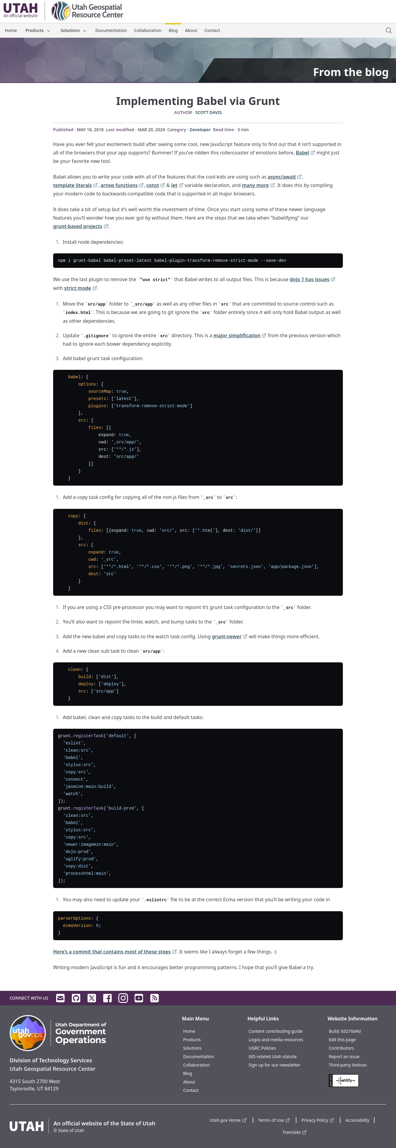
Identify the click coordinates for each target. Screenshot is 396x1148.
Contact (212, 30)
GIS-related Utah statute (273, 1056)
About (191, 30)
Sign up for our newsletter (275, 1065)
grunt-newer (230, 637)
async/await (285, 177)
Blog (173, 30)
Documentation (111, 30)
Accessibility (357, 1120)
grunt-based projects (80, 226)
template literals (75, 185)
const (155, 185)
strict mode (80, 288)
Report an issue (344, 1056)
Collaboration (147, 30)
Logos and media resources (276, 1039)
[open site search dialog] (389, 30)
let (177, 185)
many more (258, 185)
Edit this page (342, 1039)
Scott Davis (208, 112)
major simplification (240, 336)
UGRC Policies (262, 1048)
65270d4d (351, 1031)
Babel (305, 153)
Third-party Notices (348, 1065)
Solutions (74, 30)
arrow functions (122, 185)
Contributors (341, 1048)
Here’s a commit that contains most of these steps (115, 952)
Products (38, 30)
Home (11, 30)
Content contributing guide (276, 1031)
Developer (200, 129)
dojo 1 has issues (312, 280)
